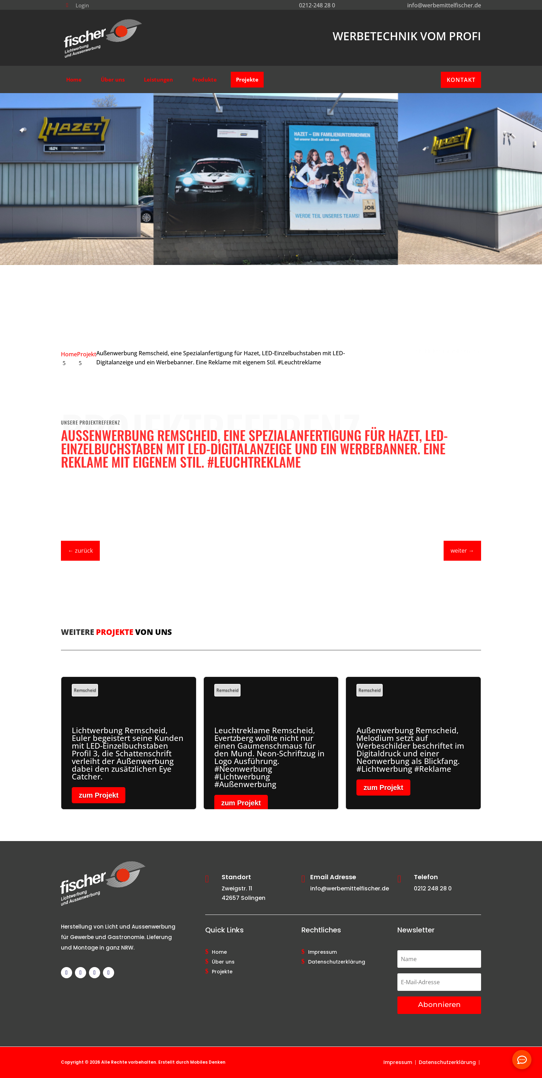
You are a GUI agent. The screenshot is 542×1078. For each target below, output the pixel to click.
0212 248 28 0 (433, 888)
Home (219, 952)
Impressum (322, 952)
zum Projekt (98, 795)
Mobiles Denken (207, 1062)
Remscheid (85, 690)
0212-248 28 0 (317, 5)
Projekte (222, 972)
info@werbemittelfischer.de (444, 5)
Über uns (223, 962)
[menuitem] (77, 5)
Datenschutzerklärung (336, 962)
